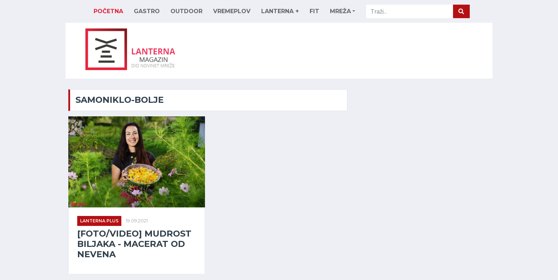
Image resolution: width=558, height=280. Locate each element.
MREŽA (340, 11)
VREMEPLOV (232, 11)
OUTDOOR (186, 11)
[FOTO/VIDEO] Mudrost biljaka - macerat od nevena (134, 244)
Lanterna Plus (99, 220)
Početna (108, 11)
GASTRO (147, 11)
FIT (314, 11)
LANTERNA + (280, 11)
